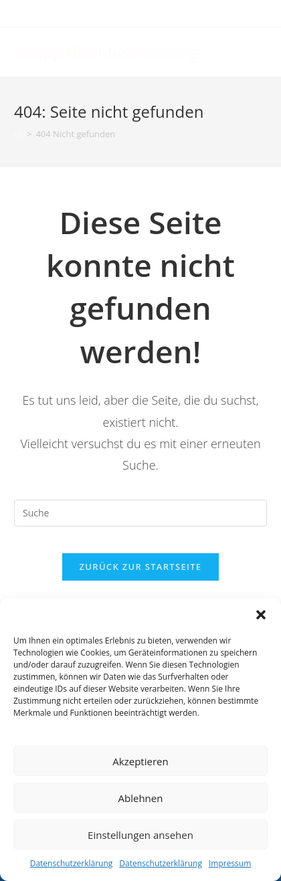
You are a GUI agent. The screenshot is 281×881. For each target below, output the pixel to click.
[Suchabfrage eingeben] (140, 513)
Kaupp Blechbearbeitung (106, 52)
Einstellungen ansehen (140, 835)
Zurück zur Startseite (141, 567)
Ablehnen (140, 798)
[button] (261, 614)
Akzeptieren (140, 761)
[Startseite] (18, 134)
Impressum (230, 863)
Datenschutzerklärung (71, 863)
